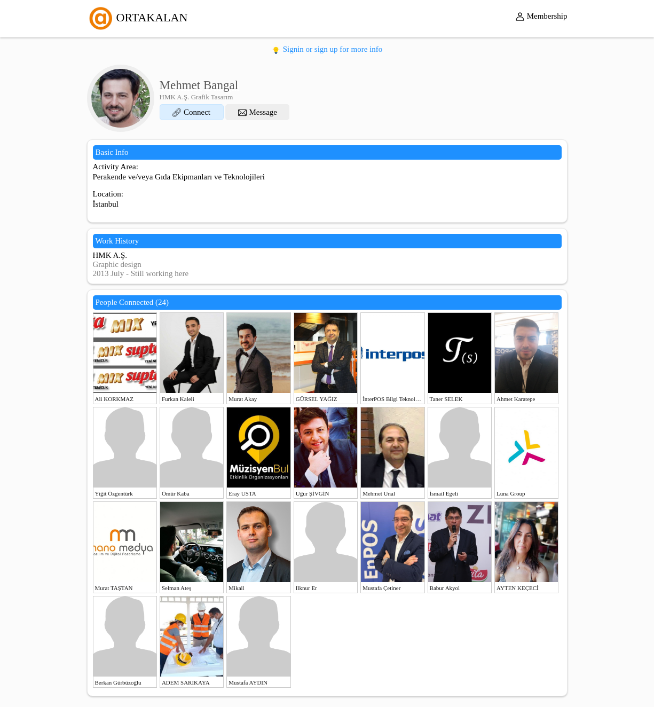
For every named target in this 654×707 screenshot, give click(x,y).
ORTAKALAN (137, 17)
